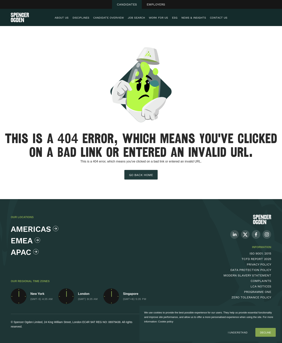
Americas (33, 229)
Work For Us (158, 17)
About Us (62, 17)
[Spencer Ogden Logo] (262, 219)
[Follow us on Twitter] (245, 234)
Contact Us (218, 17)
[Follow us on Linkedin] (234, 234)
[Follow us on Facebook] (256, 234)
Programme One (257, 292)
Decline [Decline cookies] (265, 332)
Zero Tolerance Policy (251, 297)
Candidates (127, 4)
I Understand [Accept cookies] (238, 332)
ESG (174, 17)
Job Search (136, 17)
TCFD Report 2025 (256, 259)
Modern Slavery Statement (247, 275)
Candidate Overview (108, 17)
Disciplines (80, 17)
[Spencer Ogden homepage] (20, 17)
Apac (25, 252)
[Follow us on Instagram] (266, 234)
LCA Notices (260, 286)
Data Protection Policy (250, 270)
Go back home (141, 175)
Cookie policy (165, 321)
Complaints (261, 281)
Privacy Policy (259, 264)
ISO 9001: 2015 (260, 253)
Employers (156, 4)
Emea (25, 240)
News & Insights (193, 17)
